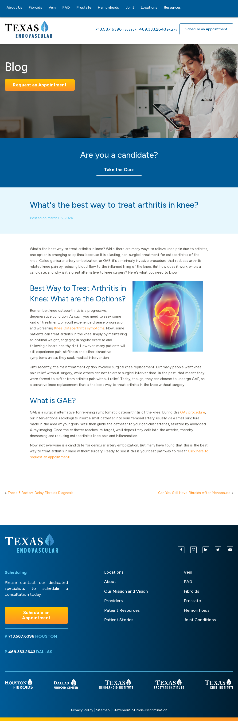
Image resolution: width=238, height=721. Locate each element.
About (110, 581)
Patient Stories (118, 619)
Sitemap (103, 710)
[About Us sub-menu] (25, 8)
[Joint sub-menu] (137, 8)
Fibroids (35, 7)
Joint (130, 7)
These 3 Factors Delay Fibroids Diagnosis (40, 493)
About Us (14, 7)
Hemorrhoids (108, 7)
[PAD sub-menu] (73, 8)
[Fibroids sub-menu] (45, 8)
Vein (52, 7)
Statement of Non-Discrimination (140, 710)
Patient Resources (122, 610)
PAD (66, 7)
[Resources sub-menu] (184, 8)
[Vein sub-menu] (58, 8)
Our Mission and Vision (126, 591)
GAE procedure (192, 418)
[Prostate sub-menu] (94, 8)
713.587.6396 (108, 29)
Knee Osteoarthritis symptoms (79, 334)
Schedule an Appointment (206, 29)
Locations (149, 7)
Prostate (83, 7)
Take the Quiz (119, 169)
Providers (113, 600)
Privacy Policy (82, 710)
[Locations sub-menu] (160, 8)
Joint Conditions (200, 619)
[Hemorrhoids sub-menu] (122, 8)
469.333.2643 (152, 29)
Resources (172, 7)
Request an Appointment (39, 85)
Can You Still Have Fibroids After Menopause (194, 493)
